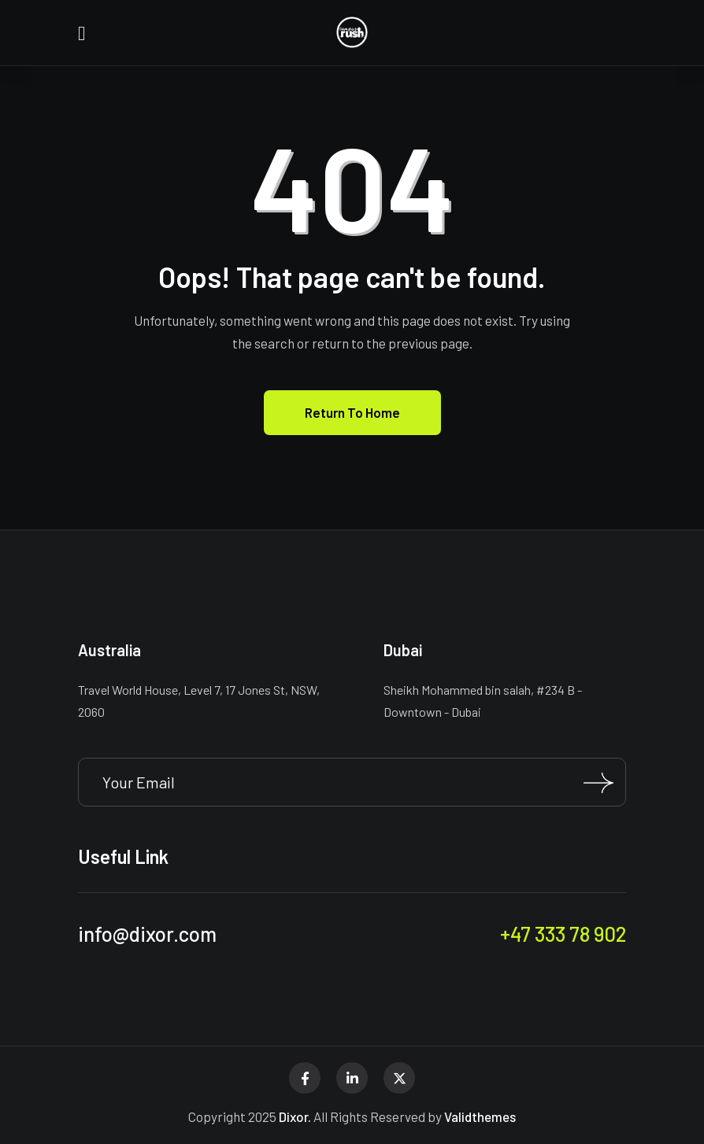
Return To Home (352, 412)
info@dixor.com (147, 933)
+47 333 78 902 (563, 933)
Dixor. (295, 1116)
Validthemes (480, 1116)
